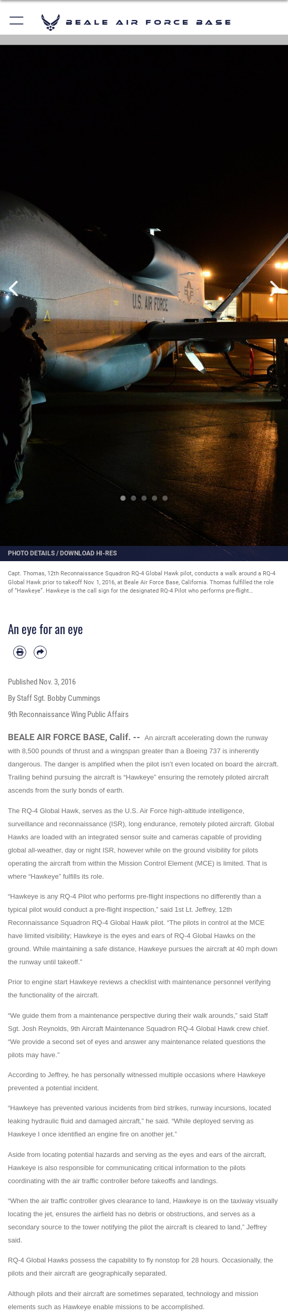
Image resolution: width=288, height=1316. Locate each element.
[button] (17, 22)
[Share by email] (40, 652)
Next (273, 289)
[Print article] (19, 652)
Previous (14, 289)
